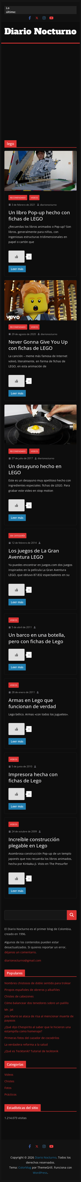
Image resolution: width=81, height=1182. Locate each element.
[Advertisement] (40, 86)
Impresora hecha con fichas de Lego (33, 777)
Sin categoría (17, 535)
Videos (34, 197)
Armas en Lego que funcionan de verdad (32, 703)
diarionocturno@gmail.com (22, 960)
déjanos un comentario (20, 952)
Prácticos (10, 1094)
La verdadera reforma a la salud (26, 1044)
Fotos (7, 1088)
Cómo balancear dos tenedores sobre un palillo (36, 1003)
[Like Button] (16, 257)
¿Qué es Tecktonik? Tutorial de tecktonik (31, 1051)
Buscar (72, 915)
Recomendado (18, 197)
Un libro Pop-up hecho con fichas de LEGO (39, 215)
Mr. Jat (8, 1009)
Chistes (9, 1081)
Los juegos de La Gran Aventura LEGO (33, 553)
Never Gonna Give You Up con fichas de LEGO (38, 344)
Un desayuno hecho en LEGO (34, 469)
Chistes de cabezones (19, 996)
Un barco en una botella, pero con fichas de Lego (36, 638)
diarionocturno (48, 204)
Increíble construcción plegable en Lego (33, 842)
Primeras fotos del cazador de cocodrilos (31, 1038)
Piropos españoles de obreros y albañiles (32, 990)
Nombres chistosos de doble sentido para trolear (37, 983)
